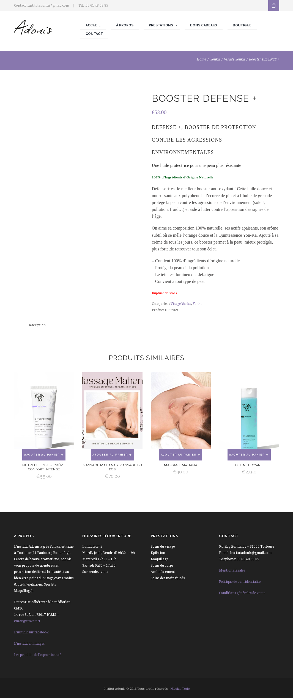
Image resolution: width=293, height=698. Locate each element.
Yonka (215, 59)
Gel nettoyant (249, 465)
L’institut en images (29, 643)
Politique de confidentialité (240, 582)
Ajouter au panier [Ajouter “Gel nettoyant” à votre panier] (247, 454)
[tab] (36, 325)
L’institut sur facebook (31, 632)
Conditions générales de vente (242, 593)
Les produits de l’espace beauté (37, 655)
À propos (124, 25)
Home (201, 59)
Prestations (161, 25)
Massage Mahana (180, 465)
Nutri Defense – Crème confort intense (44, 467)
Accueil (93, 25)
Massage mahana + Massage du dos (112, 467)
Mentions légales (232, 570)
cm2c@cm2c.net (27, 621)
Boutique (242, 25)
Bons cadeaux (203, 25)
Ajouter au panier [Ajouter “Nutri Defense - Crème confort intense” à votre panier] (42, 454)
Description (37, 325)
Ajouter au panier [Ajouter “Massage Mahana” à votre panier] (179, 454)
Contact (94, 34)
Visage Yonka (234, 59)
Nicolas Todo (180, 689)
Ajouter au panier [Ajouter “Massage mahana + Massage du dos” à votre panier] (110, 454)
